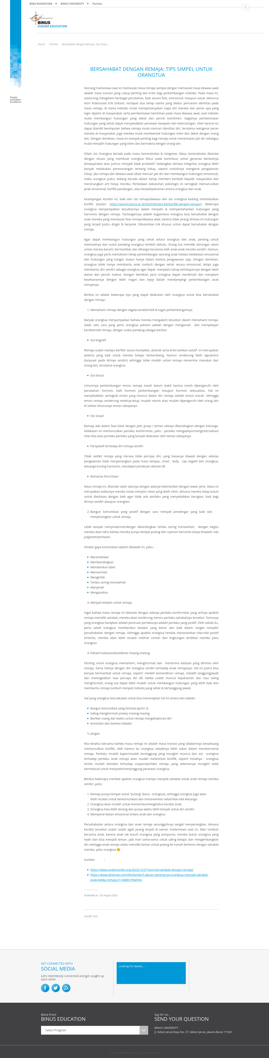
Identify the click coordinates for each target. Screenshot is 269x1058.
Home (41, 44)
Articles (54, 44)
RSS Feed (66, 988)
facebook (88, 924)
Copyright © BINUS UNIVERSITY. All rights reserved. (135, 1053)
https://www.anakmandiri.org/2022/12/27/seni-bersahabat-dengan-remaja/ (141, 870)
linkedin (109, 924)
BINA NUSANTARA (41, 3)
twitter (99, 924)
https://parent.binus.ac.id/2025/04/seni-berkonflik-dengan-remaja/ (155, 204)
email (120, 924)
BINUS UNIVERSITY (72, 3)
